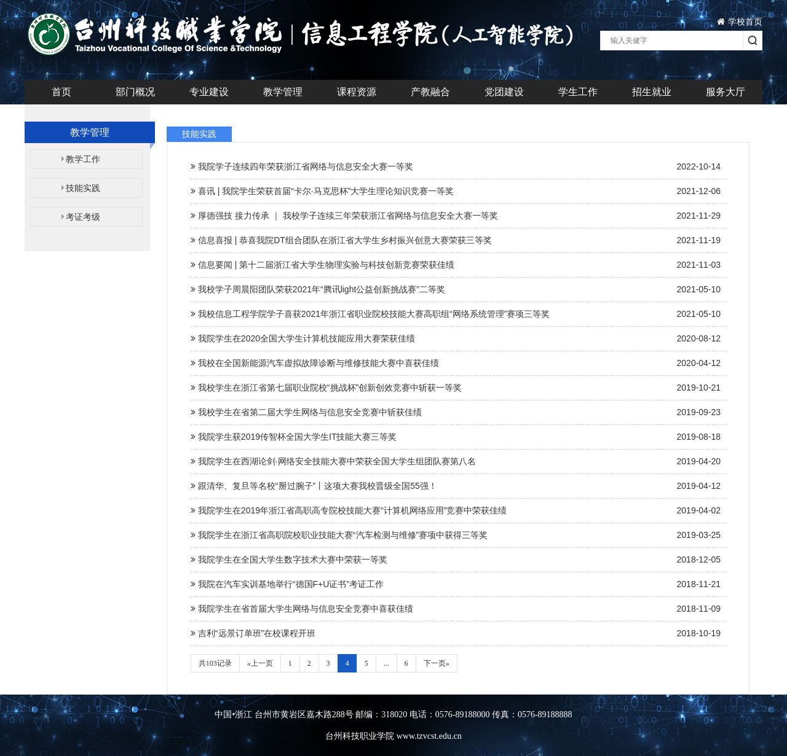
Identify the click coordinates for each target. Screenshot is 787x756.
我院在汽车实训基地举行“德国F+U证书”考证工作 (456, 584)
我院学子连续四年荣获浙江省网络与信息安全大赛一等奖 (456, 167)
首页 (61, 92)
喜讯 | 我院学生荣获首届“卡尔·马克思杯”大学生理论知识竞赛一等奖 (456, 191)
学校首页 (739, 21)
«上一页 (260, 663)
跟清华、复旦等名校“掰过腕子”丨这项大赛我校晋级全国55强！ (456, 486)
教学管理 (283, 92)
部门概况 (135, 92)
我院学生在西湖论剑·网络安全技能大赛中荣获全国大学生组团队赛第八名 (456, 461)
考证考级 (83, 217)
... (386, 663)
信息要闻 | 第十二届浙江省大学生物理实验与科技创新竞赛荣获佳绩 (456, 265)
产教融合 (430, 92)
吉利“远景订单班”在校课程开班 (456, 633)
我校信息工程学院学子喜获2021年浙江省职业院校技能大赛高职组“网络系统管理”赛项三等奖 (456, 314)
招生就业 (651, 92)
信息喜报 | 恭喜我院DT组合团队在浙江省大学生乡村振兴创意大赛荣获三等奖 (456, 240)
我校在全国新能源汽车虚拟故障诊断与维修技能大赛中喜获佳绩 (456, 363)
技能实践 (83, 188)
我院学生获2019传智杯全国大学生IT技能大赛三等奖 (456, 437)
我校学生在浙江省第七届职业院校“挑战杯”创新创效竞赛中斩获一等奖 (456, 388)
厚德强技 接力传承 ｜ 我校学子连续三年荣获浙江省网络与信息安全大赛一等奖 (456, 216)
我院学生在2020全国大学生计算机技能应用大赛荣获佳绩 (456, 339)
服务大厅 (725, 92)
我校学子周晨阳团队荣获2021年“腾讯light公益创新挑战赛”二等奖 (456, 290)
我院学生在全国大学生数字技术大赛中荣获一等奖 (456, 560)
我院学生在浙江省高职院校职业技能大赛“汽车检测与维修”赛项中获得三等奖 (456, 535)
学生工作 (578, 92)
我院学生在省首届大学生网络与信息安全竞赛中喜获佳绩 (456, 609)
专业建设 (209, 92)
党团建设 (504, 92)
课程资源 (356, 92)
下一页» (436, 663)
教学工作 (83, 159)
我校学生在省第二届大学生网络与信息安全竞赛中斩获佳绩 (456, 412)
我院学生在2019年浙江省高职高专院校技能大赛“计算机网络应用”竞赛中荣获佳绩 (456, 511)
